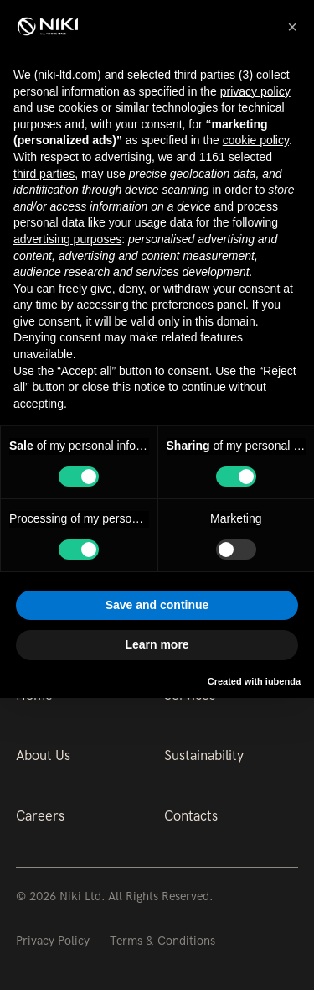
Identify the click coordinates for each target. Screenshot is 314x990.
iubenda (283, 681)
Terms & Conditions (162, 940)
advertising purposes (67, 239)
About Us (43, 755)
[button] (292, 26)
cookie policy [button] (256, 140)
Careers (40, 816)
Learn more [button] (156, 644)
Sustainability (204, 755)
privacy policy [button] (255, 91)
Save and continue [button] (157, 605)
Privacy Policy (53, 940)
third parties (44, 173)
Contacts (191, 816)
